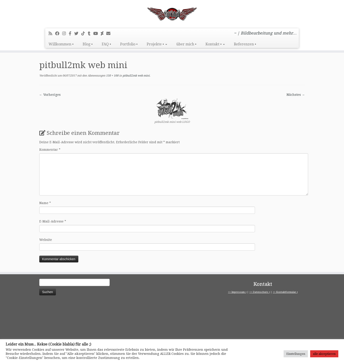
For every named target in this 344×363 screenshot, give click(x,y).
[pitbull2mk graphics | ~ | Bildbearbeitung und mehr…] (172, 13)
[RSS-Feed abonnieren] (52, 33)
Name (45, 203)
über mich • (186, 44)
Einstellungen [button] (295, 354)
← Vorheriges (50, 94)
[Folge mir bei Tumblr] (90, 33)
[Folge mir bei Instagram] (65, 33)
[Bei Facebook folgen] (58, 33)
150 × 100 (112, 75)
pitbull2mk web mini (136, 75)
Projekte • (157, 44)
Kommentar (49, 149)
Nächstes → (296, 94)
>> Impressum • (237, 292)
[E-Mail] (109, 33)
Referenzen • (245, 44)
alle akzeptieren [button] (324, 354)
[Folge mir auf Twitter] (77, 33)
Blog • (88, 44)
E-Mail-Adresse (52, 221)
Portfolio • (129, 44)
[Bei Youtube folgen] (97, 33)
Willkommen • (61, 44)
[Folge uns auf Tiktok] (84, 33)
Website (45, 240)
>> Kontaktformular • (285, 292)
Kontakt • (215, 44)
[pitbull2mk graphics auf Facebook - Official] (71, 33)
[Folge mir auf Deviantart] (103, 33)
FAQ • (106, 44)
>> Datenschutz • (259, 292)
